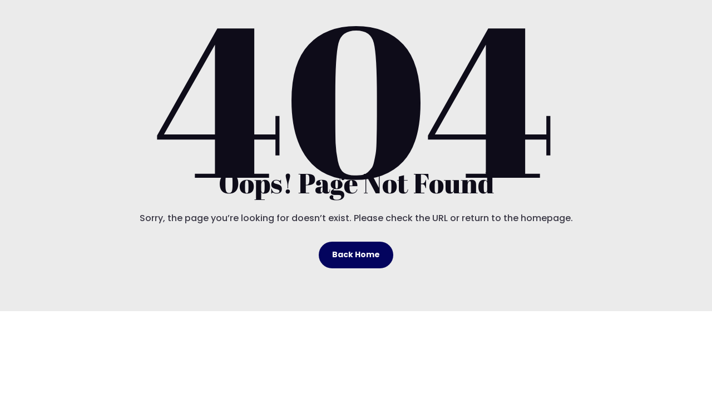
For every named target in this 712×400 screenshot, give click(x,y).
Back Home (356, 254)
